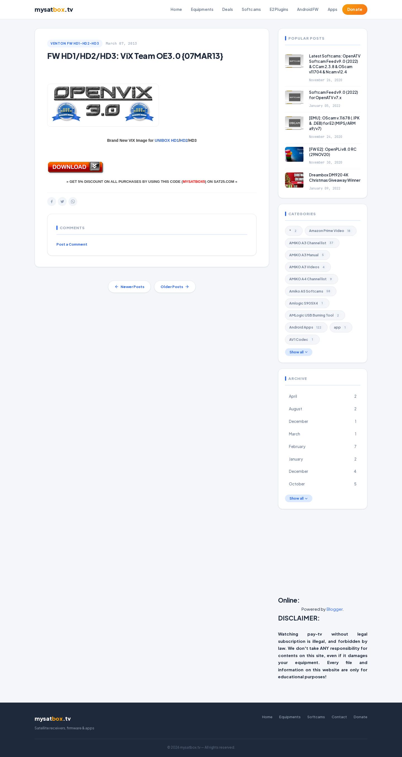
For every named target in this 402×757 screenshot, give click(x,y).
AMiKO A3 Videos (308, 267)
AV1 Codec (302, 339)
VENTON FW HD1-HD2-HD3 (75, 43)
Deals (227, 9)
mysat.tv (54, 9)
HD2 (184, 140)
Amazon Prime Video (330, 231)
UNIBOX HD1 (167, 140)
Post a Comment (71, 244)
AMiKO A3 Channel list (312, 243)
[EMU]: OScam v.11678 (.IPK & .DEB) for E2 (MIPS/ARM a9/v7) (334, 123)
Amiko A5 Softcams (310, 291)
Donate (354, 9)
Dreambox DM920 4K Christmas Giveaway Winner (334, 178)
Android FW (308, 9)
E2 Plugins (279, 9)
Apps (333, 9)
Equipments (202, 9)
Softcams (251, 9)
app (341, 327)
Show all (298, 352)
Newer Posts (129, 286)
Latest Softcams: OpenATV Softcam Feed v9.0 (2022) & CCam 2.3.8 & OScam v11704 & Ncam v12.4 (334, 64)
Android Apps (306, 327)
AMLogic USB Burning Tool (315, 315)
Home (176, 9)
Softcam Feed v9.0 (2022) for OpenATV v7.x (333, 95)
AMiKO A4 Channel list (311, 279)
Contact (339, 717)
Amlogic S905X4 (307, 303)
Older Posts (175, 286)
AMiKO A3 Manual (307, 255)
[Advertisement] (340, 554)
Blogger (335, 609)
